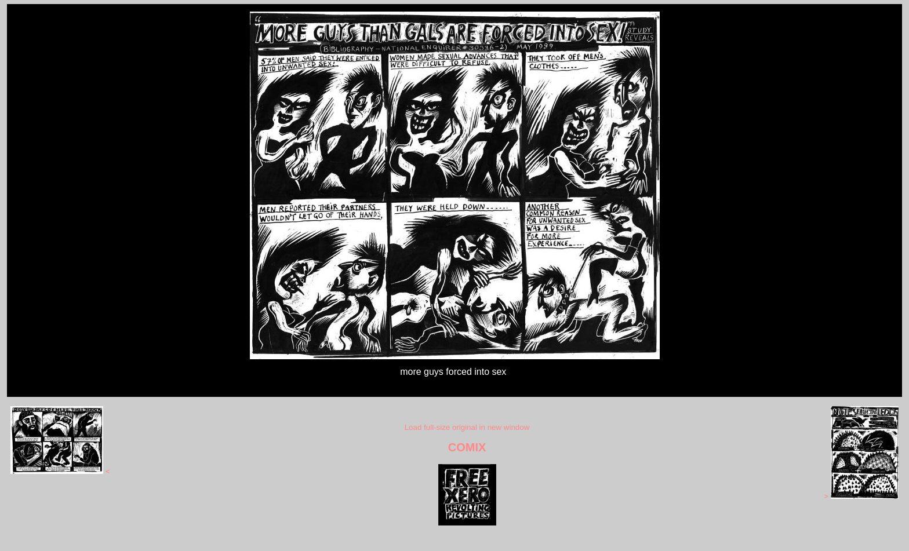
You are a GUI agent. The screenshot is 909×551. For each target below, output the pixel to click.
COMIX (467, 447)
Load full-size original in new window (467, 427)
